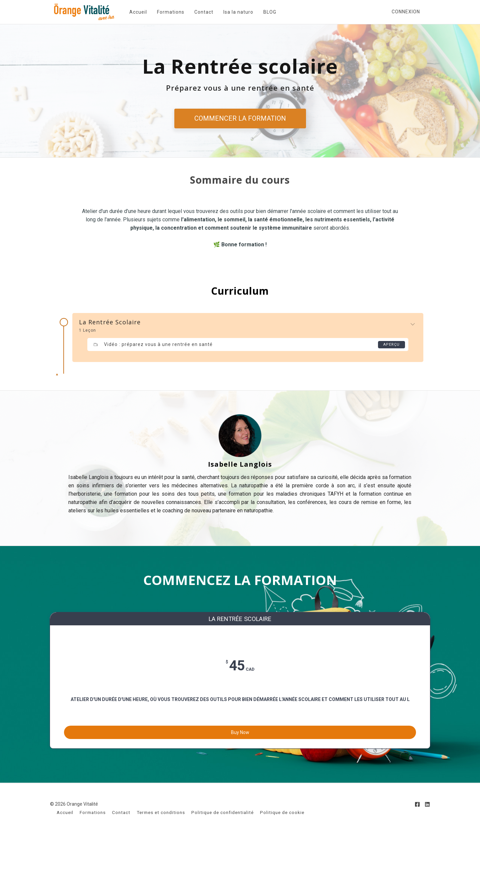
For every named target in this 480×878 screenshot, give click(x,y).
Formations (166, 12)
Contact (199, 12)
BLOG (265, 12)
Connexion (406, 11)
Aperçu (391, 344)
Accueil (134, 12)
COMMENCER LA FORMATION (240, 118)
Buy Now (240, 769)
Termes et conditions (161, 853)
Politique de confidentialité (222, 853)
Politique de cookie (282, 853)
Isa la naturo (234, 12)
